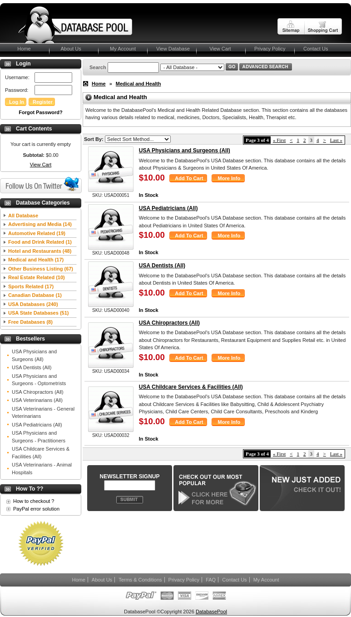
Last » (336, 140)
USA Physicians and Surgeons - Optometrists (39, 379)
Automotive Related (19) (36, 233)
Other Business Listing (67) (40, 268)
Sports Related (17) (31, 286)
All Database (23, 215)
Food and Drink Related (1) (40, 242)
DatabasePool (211, 611)
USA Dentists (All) (31, 367)
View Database (173, 48)
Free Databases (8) (30, 322)
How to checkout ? (33, 501)
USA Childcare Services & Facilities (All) (40, 452)
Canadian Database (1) (35, 295)
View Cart (218, 48)
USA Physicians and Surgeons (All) (34, 355)
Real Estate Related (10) (36, 277)
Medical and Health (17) (36, 259)
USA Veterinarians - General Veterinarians (43, 412)
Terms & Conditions (140, 579)
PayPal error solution (36, 509)
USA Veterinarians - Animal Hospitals (42, 468)
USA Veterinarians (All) (37, 400)
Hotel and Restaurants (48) (39, 251)
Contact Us (315, 48)
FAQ (211, 579)
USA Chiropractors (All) (38, 392)
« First (279, 140)
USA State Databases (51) (38, 313)
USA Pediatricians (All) (37, 424)
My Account (121, 48)
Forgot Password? (41, 112)
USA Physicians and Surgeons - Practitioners (38, 436)
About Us (69, 48)
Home (20, 48)
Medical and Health (138, 83)
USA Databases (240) (33, 304)
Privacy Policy (269, 48)
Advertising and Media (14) (40, 224)
